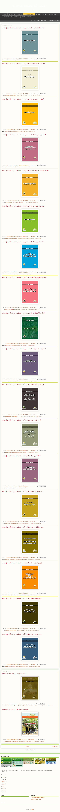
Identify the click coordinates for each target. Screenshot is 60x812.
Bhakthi (17, 705)
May (3, 779)
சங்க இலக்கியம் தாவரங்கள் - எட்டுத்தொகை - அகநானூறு (22, 598)
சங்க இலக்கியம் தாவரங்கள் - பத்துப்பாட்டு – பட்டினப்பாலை (23, 206)
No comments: (33, 58)
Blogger (32, 809)
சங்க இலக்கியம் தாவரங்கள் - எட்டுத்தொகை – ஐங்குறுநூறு (22, 563)
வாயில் (4, 14)
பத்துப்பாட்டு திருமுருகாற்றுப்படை (32, 309)
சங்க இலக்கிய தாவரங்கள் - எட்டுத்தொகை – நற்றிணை (16, 487)
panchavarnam (13, 95)
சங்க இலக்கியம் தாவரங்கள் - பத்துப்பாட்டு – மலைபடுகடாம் (23, 28)
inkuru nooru (7, 594)
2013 (3, 791)
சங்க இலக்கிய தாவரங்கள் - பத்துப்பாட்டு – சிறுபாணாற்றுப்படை (26, 380)
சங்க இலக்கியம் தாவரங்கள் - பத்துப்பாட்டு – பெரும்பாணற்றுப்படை (25, 170)
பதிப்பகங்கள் (6, 16)
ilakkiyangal (25, 705)
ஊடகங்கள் (20, 14)
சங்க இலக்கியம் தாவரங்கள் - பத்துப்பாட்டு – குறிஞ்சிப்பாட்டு (23, 313)
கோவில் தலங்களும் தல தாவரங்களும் (15, 709)
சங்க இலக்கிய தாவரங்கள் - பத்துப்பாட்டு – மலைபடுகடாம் (25, 59)
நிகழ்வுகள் (38, 14)
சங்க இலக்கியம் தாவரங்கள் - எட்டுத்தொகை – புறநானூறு (22, 634)
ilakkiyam (21, 705)
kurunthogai (7, 523)
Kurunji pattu (8, 345)
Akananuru (7, 630)
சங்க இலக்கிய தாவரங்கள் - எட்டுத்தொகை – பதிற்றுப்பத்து (29, 416)
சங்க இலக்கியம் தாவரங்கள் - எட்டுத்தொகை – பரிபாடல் (21, 420)
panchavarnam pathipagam (17, 741)
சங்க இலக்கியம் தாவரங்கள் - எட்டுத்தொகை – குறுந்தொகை (22, 491)
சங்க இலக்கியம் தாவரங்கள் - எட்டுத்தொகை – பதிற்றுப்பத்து (23, 384)
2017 (3, 784)
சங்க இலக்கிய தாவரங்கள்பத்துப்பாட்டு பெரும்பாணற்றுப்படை (26, 202)
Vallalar (36, 705)
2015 (3, 788)
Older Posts (55, 746)
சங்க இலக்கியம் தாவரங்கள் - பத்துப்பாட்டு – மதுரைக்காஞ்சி (23, 99)
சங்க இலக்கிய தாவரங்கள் (18, 166)
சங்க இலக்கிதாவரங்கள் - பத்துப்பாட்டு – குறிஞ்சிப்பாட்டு (23, 345)
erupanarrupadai (8, 202)
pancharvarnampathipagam (38, 797)
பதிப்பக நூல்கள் (12, 14)
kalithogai (7, 559)
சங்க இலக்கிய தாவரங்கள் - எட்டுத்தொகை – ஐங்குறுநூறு (29, 594)
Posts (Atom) (32, 749)
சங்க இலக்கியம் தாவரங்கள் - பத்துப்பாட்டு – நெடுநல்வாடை (23, 242)
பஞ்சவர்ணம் (42, 741)
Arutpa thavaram (8, 705)
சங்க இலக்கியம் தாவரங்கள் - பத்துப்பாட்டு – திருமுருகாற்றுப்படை (25, 277)
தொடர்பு (44, 14)
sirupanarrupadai (8, 380)
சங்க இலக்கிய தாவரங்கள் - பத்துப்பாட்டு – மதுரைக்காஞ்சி (23, 131)
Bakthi (14, 705)
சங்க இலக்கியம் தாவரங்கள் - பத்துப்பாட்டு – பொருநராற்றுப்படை (25, 135)
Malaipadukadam (8, 59)
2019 (3, 781)
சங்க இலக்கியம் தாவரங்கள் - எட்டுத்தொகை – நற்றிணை (21, 456)
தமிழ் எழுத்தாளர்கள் (15, 16)
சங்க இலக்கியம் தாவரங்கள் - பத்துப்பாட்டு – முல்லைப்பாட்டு (23, 63)
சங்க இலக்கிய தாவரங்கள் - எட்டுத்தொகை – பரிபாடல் (27, 452)
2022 (3, 777)
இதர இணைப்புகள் (52, 14)
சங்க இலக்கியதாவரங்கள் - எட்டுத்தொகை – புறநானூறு (28, 666)
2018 (3, 783)
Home (27, 746)
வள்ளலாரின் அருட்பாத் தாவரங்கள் (14, 673)
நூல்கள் (23, 16)
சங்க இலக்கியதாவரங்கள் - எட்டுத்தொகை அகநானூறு (28, 630)
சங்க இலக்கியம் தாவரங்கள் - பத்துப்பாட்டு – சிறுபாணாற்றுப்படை (25, 349)
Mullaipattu (7, 95)
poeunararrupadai (9, 166)
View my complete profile (36, 799)
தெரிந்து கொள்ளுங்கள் (29, 14)
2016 (3, 786)
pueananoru (14, 666)
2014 (3, 790)
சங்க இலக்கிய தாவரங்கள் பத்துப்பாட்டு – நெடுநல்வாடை (23, 273)
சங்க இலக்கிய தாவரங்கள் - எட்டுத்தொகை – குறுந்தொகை (29, 523)
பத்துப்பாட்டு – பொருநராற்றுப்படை (31, 166)
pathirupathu (14, 416)
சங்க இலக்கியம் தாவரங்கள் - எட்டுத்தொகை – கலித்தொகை (22, 527)
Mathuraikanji (8, 131)
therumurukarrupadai (9, 309)
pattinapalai (14, 238)
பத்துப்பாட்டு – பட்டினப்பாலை (34, 238)
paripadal (14, 452)
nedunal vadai (8, 273)
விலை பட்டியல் (30, 16)
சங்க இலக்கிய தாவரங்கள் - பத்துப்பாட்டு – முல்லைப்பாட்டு (29, 95)
